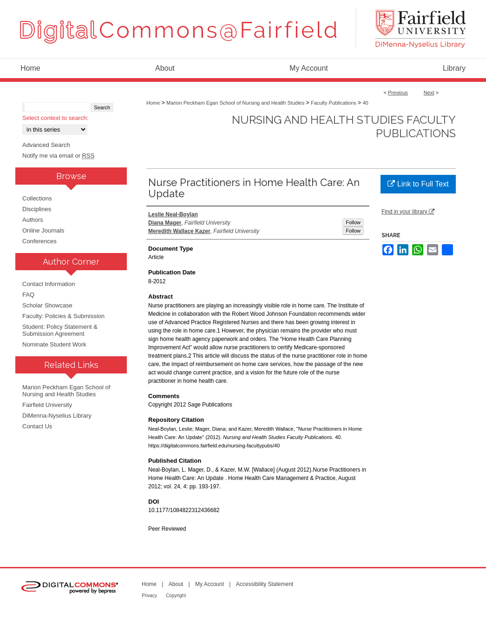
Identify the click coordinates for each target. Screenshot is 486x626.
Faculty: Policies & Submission (63, 316)
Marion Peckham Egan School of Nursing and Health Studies (235, 103)
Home (153, 103)
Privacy (149, 595)
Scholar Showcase (47, 305)
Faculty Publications (333, 103)
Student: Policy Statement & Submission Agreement (60, 330)
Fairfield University (47, 404)
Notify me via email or (58, 155)
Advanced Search (46, 144)
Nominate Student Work (54, 344)
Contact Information (48, 283)
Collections (37, 198)
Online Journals (43, 230)
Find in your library (407, 211)
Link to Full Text (417, 184)
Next (429, 92)
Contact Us (37, 426)
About (176, 584)
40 (365, 103)
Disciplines (36, 209)
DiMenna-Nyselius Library (57, 415)
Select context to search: (55, 117)
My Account (209, 584)
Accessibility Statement (264, 584)
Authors (32, 219)
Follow (353, 222)
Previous (398, 92)
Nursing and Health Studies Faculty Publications (344, 126)
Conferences (39, 241)
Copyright (176, 595)
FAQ (28, 294)
